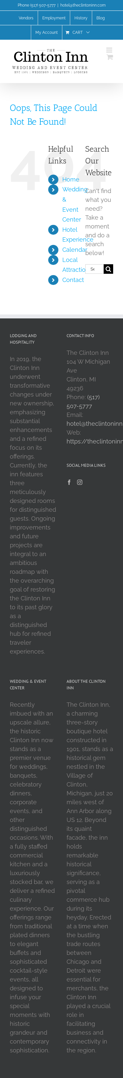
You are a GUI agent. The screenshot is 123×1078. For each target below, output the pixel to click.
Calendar (74, 249)
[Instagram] (79, 482)
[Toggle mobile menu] (109, 50)
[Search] (108, 269)
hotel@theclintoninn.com (83, 5)
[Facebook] (69, 482)
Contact (73, 279)
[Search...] (94, 269)
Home (70, 179)
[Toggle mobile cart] (110, 57)
